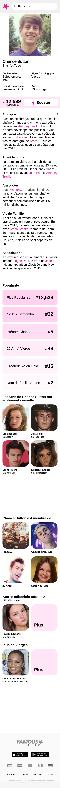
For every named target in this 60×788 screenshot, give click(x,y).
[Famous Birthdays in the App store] (20, 754)
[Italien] (40, 765)
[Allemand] (50, 765)
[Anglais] (9, 765)
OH (20, 89)
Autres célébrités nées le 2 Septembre (23, 598)
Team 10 (36, 141)
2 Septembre (11, 76)
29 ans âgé (39, 89)
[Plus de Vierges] (44, 662)
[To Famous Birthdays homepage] (5, 6)
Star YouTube (11, 65)
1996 (5, 80)
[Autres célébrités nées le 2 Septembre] (44, 617)
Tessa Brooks (19, 229)
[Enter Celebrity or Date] (34, 6)
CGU (50, 775)
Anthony (15, 190)
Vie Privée (38, 775)
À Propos (11, 775)
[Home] (30, 743)
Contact (24, 775)
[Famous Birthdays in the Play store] (40, 754)
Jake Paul (21, 137)
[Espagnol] (20, 765)
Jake (48, 261)
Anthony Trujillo (28, 126)
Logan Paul (21, 261)
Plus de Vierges (15, 645)
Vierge (35, 76)
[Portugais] (30, 765)
